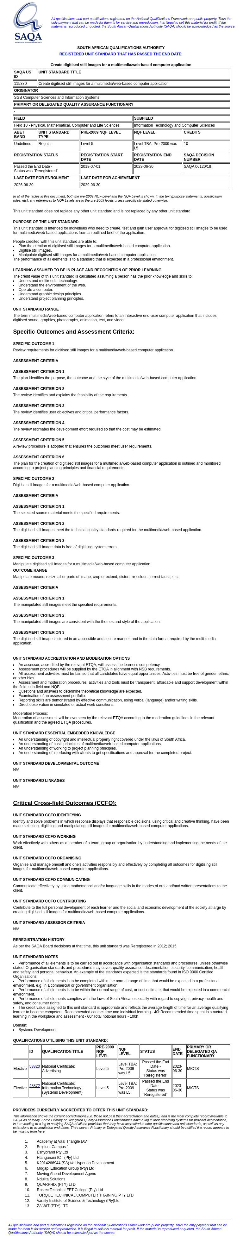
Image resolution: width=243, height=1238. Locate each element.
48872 (34, 1086)
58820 (34, 1066)
